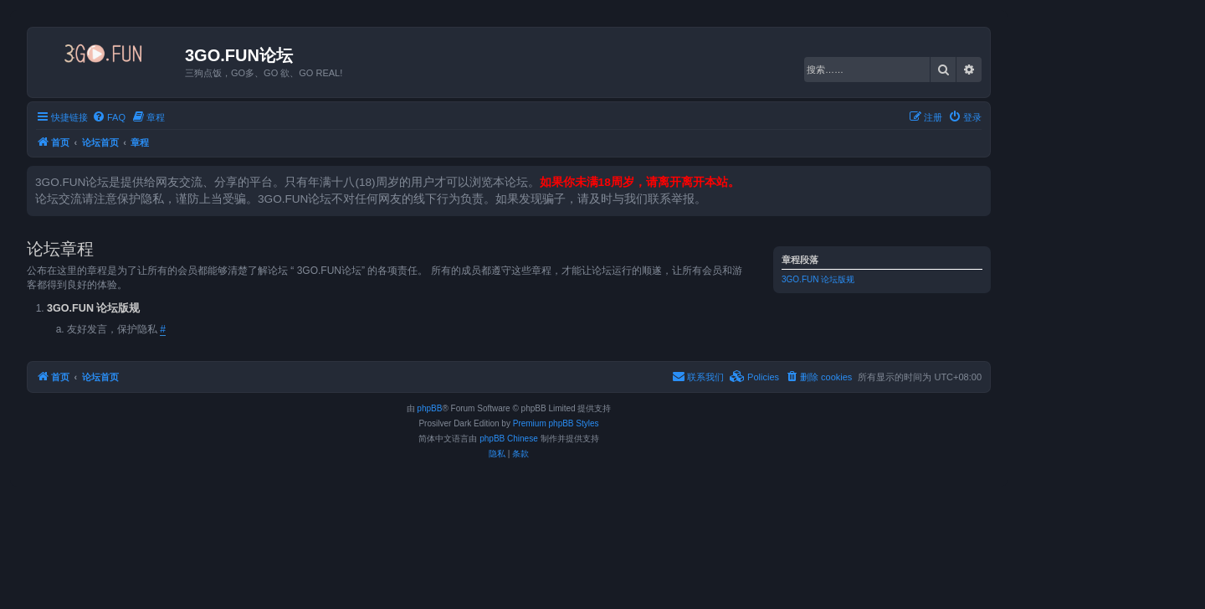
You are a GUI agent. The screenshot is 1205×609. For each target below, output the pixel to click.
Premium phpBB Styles (556, 423)
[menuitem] (109, 117)
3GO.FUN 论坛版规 (818, 279)
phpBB (429, 408)
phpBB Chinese (508, 438)
